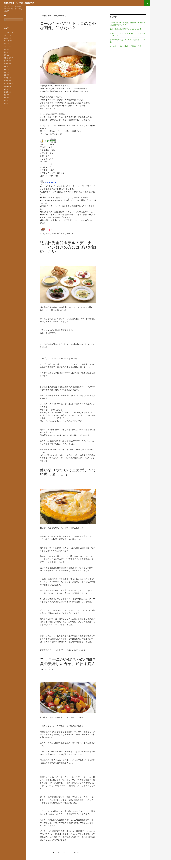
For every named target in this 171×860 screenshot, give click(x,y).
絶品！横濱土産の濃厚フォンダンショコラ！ (126, 29)
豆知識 (6, 92)
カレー (6, 35)
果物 (5, 66)
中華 (5, 49)
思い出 (6, 61)
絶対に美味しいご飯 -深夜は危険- (19, 3)
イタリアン (7, 32)
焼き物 (6, 80)
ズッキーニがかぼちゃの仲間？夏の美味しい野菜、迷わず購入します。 (68, 663)
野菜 (5, 98)
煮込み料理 (7, 83)
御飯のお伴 (7, 58)
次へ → (77, 852)
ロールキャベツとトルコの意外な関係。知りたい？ (68, 25)
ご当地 (6, 38)
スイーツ (6, 41)
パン (5, 44)
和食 (5, 55)
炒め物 (6, 78)
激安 (5, 75)
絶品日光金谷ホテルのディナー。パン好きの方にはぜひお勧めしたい (68, 247)
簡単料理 (6, 86)
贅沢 (5, 95)
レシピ (6, 46)
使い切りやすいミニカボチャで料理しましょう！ (68, 472)
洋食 (5, 69)
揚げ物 (6, 63)
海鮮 (5, 72)
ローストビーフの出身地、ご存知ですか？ (125, 46)
